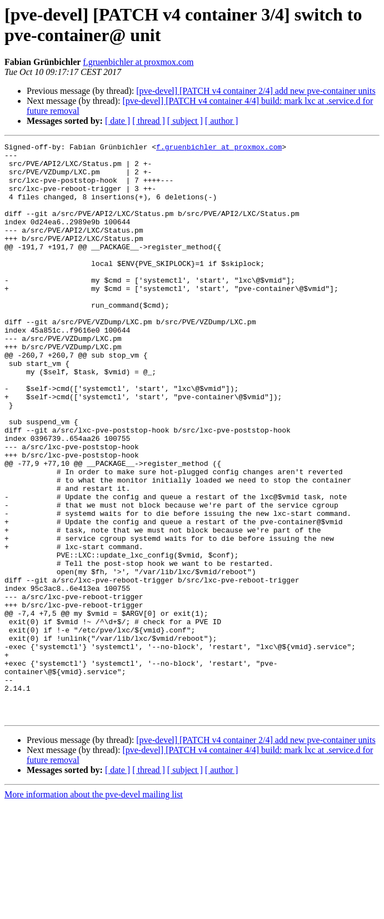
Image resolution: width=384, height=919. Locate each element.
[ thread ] (148, 120)
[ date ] (117, 120)
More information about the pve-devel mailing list (93, 909)
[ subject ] (185, 120)
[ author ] (221, 120)
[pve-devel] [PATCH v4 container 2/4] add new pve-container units (255, 91)
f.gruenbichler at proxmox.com (138, 62)
